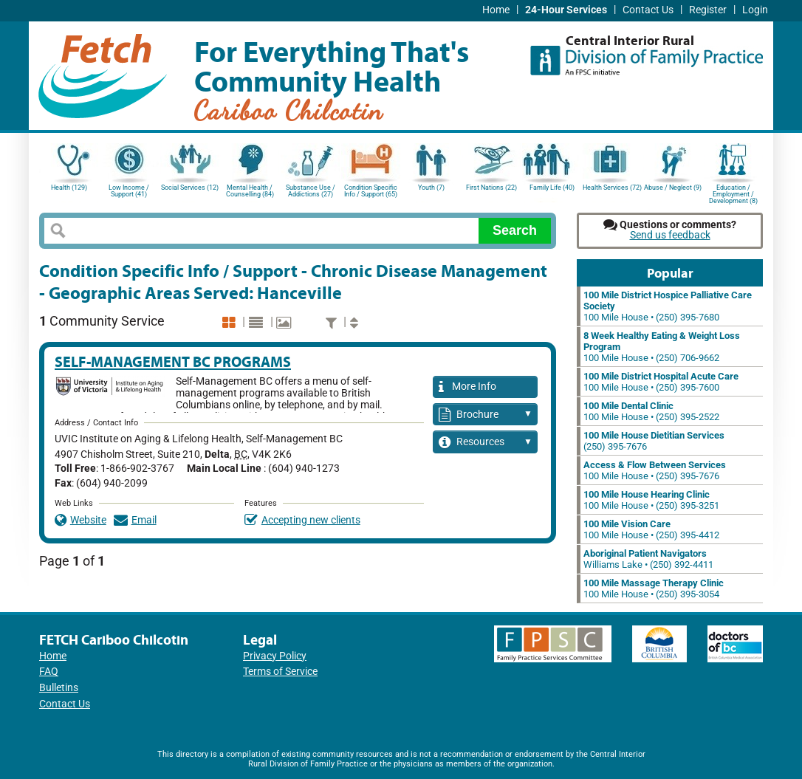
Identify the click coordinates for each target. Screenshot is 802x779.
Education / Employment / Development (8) (733, 193)
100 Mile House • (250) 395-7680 (667, 306)
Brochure (485, 415)
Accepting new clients (302, 520)
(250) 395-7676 (653, 441)
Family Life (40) (552, 187)
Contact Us (648, 10)
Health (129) (69, 187)
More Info (467, 387)
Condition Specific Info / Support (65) (370, 191)
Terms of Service (280, 671)
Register (708, 10)
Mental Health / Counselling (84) (250, 191)
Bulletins (58, 688)
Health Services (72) (612, 187)
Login (755, 10)
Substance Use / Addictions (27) (310, 191)
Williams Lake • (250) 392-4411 (648, 559)
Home (496, 10)
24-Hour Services (566, 10)
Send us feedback (670, 235)
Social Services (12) (190, 187)
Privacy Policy (274, 656)
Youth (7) (431, 187)
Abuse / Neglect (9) (673, 187)
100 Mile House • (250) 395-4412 (651, 529)
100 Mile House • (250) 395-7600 (660, 382)
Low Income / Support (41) (129, 191)
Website (80, 520)
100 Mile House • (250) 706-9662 (661, 346)
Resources (485, 443)
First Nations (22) (491, 187)
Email (135, 520)
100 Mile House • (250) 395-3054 (653, 588)
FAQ (48, 671)
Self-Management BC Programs (173, 361)
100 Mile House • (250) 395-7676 (654, 470)
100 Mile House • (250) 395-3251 (651, 500)
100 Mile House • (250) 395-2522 (651, 411)
